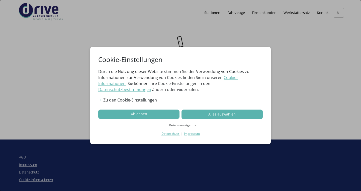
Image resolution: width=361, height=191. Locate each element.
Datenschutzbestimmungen (124, 89)
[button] (180, 125)
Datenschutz (170, 134)
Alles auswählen (222, 114)
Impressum (192, 134)
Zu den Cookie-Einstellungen (128, 100)
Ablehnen (139, 114)
